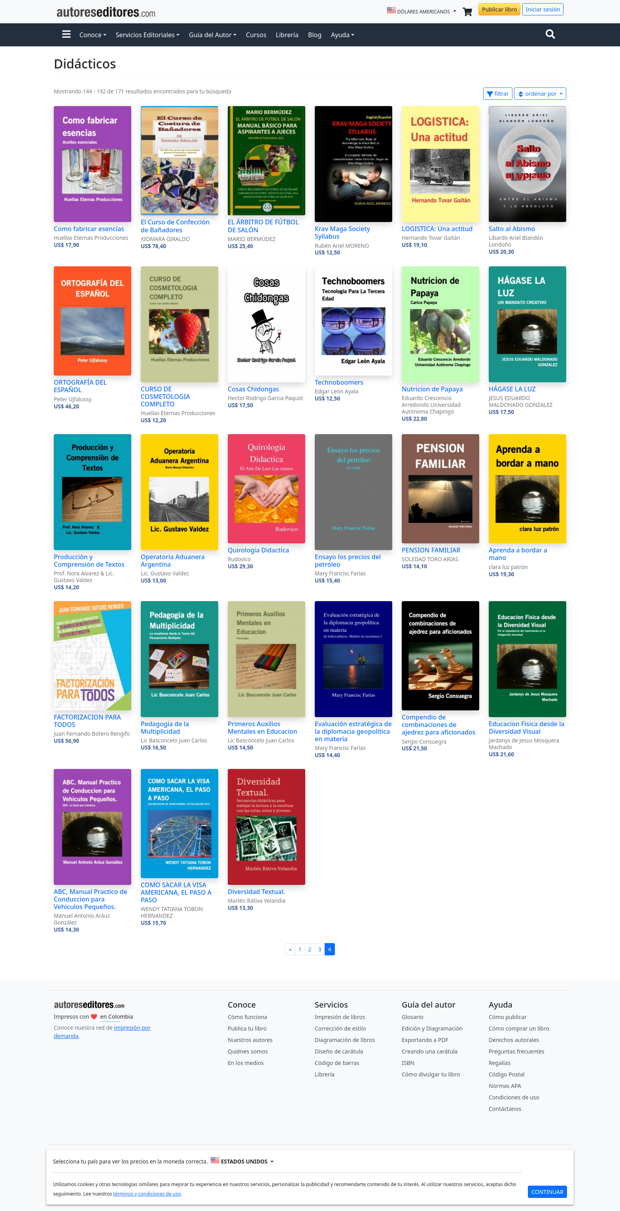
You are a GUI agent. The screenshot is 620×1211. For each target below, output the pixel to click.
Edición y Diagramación (432, 1028)
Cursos (256, 34)
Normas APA (505, 1086)
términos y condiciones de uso (147, 1193)
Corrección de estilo (340, 1028)
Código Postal (506, 1074)
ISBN (408, 1063)
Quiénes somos (248, 1051)
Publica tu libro (247, 1028)
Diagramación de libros (345, 1040)
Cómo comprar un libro (519, 1028)
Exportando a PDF (425, 1040)
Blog (314, 34)
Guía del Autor (210, 34)
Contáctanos (505, 1108)
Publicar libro (499, 9)
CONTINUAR (547, 1192)
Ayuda (340, 34)
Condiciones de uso (514, 1097)
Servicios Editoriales (145, 34)
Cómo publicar (508, 1017)
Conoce (90, 34)
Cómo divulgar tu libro (431, 1074)
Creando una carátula (429, 1051)
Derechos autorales (514, 1040)
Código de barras (337, 1063)
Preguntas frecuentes (516, 1051)
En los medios (246, 1063)
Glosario (412, 1017)
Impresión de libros (340, 1017)
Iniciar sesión (543, 9)
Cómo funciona (247, 1017)
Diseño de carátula (339, 1051)
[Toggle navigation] (552, 35)
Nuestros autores (250, 1040)
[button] (66, 35)
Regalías (499, 1063)
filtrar (498, 93)
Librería (287, 34)
